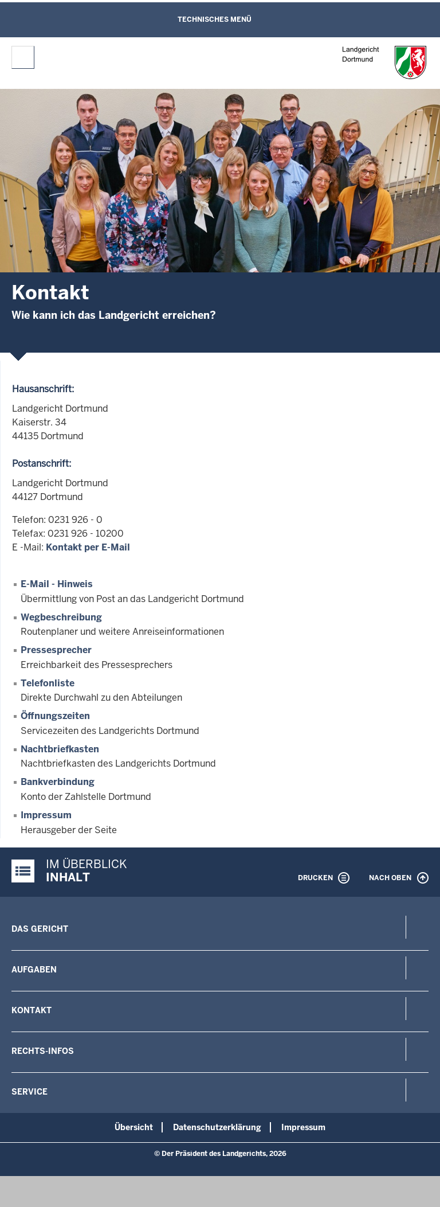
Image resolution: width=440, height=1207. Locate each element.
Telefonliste (47, 683)
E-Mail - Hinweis (57, 584)
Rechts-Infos (42, 1051)
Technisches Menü (215, 19)
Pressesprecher (56, 650)
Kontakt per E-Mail (88, 547)
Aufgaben (34, 969)
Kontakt (31, 1010)
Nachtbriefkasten (60, 749)
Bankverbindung (58, 782)
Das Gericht (39, 929)
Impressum (46, 815)
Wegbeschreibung (61, 617)
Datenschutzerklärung (217, 1127)
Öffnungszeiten (55, 716)
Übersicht (134, 1127)
